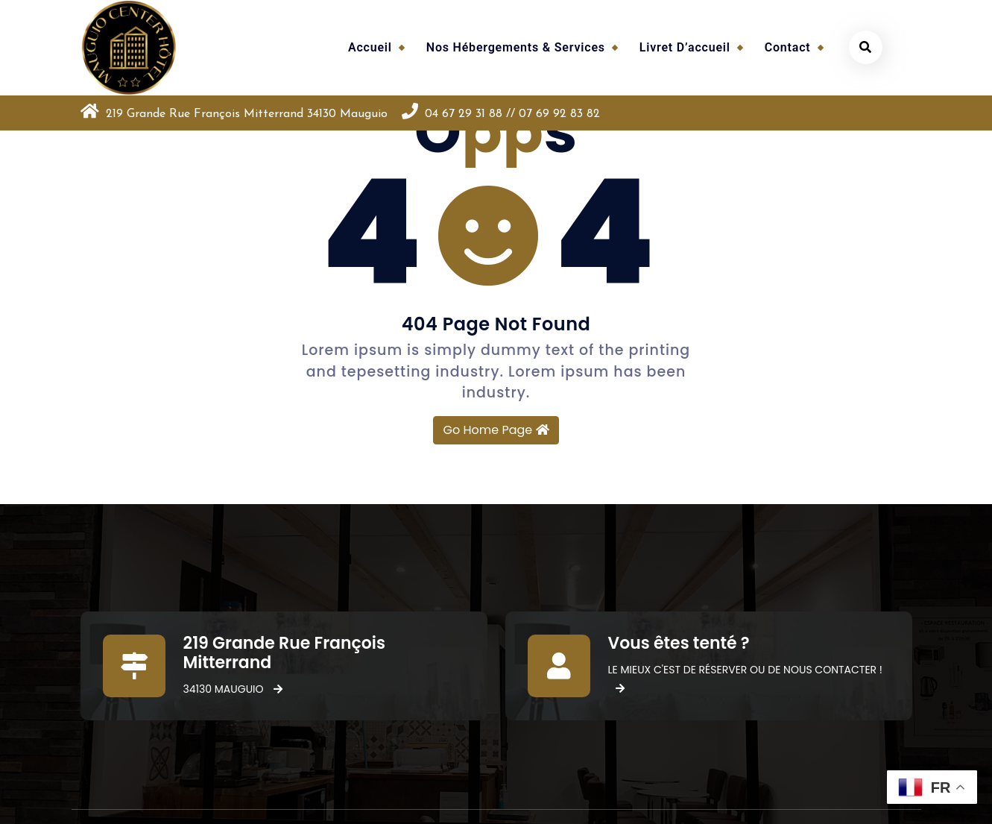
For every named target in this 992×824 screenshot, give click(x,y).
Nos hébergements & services (515, 47)
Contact (788, 47)
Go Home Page (496, 429)
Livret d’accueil (684, 47)
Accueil (370, 47)
